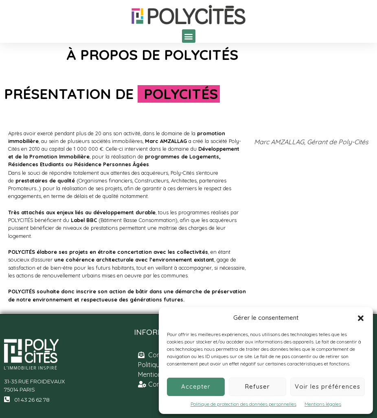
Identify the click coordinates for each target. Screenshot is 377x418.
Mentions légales (323, 404)
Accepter (195, 386)
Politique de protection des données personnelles (243, 404)
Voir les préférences (327, 386)
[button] (361, 318)
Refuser (257, 386)
